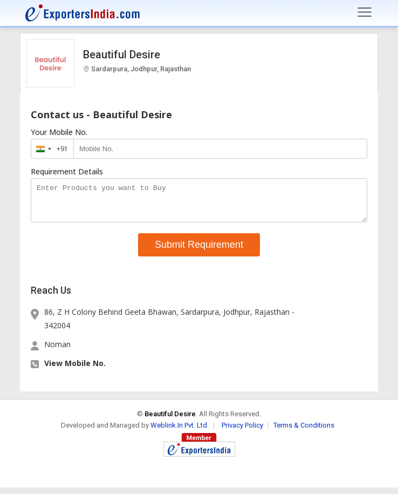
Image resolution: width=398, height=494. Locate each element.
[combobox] (50, 149)
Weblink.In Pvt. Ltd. (179, 432)
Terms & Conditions (303, 432)
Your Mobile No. (59, 132)
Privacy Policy (242, 432)
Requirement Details (67, 172)
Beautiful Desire (121, 54)
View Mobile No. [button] (75, 369)
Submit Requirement (199, 251)
